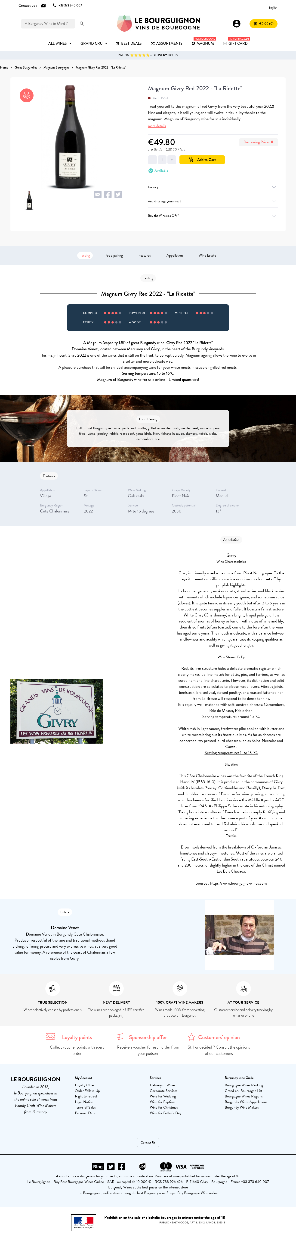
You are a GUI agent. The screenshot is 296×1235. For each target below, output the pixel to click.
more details (157, 126)
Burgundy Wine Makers (242, 1107)
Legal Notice (84, 1102)
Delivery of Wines (162, 1085)
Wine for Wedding (163, 1096)
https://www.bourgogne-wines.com (238, 883)
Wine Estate (207, 255)
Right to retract (86, 1096)
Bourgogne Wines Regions (244, 1096)
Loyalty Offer (84, 1085)
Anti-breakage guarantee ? (213, 201)
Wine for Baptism (162, 1102)
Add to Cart (202, 160)
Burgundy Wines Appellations (246, 1102)
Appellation (174, 255)
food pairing (114, 255)
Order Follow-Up (87, 1091)
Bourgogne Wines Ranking (244, 1085)
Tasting (85, 255)
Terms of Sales (85, 1107)
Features (145, 255)
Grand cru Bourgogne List (243, 1091)
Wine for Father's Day (165, 1113)
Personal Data (85, 1113)
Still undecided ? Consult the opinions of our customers (219, 1050)
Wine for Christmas (164, 1107)
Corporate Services (163, 1091)
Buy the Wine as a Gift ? (213, 215)
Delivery (213, 187)
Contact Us (148, 1142)
